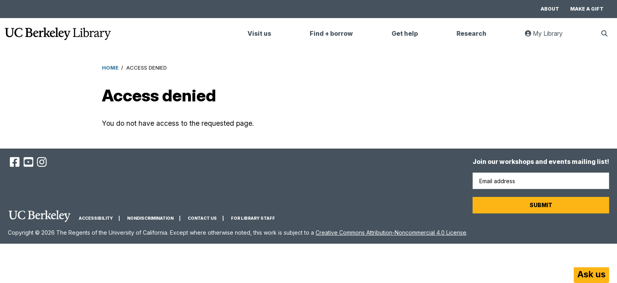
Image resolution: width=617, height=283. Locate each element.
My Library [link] (548, 37)
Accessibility (96, 218)
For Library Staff (253, 218)
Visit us (259, 33)
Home (110, 67)
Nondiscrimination (150, 218)
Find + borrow (331, 33)
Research (471, 33)
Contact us (202, 218)
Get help (405, 33)
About (550, 9)
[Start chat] (591, 275)
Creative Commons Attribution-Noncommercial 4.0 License (391, 232)
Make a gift (587, 9)
